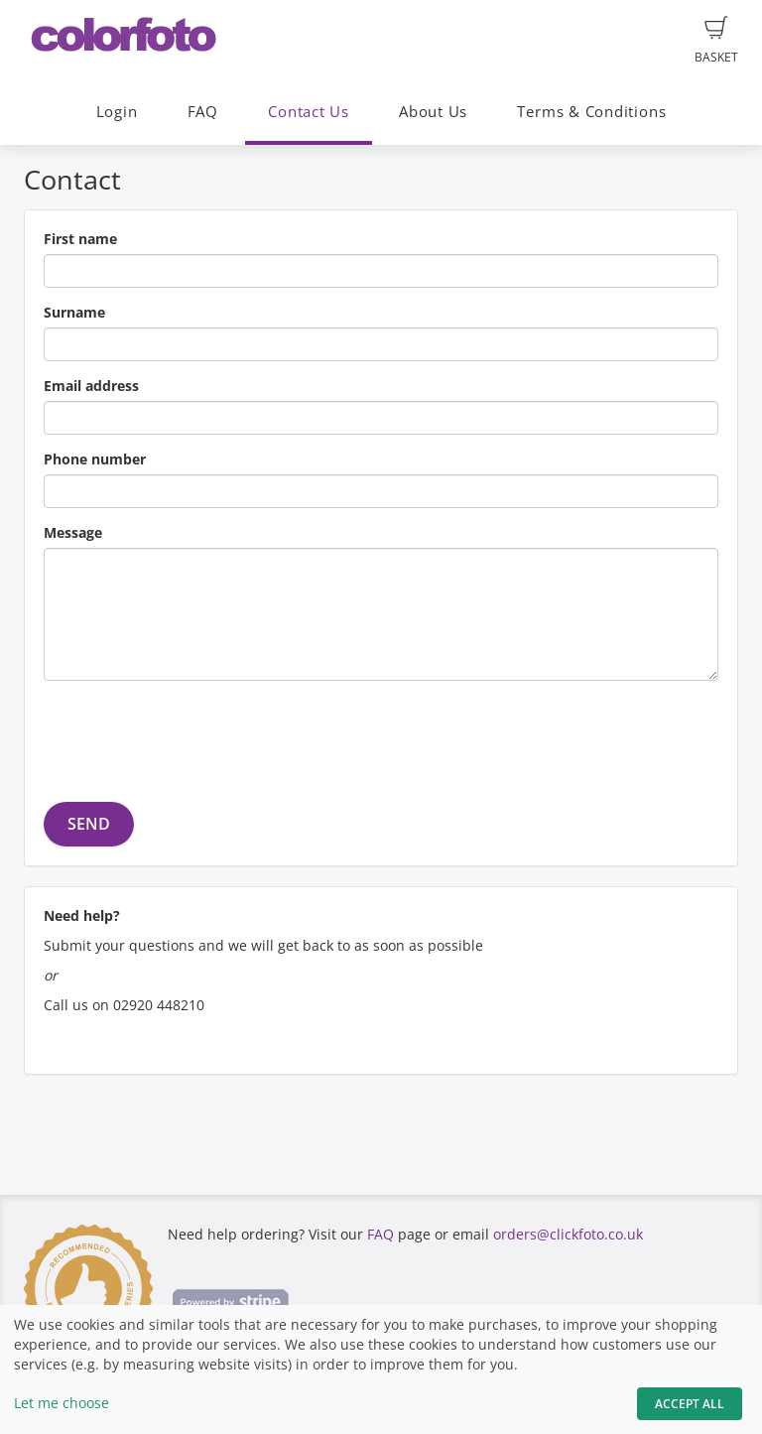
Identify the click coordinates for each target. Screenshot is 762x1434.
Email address (91, 385)
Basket (716, 40)
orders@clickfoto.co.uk (568, 1234)
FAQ (203, 111)
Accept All (689, 1403)
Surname (74, 312)
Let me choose (61, 1402)
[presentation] (194, 734)
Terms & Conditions (591, 111)
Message (73, 532)
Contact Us (308, 111)
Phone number (95, 459)
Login (117, 111)
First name (80, 238)
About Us (433, 111)
